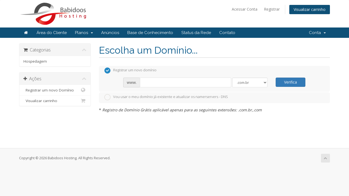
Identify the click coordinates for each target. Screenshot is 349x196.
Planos (84, 32)
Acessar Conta (244, 9)
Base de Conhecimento (150, 32)
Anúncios (110, 32)
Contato (227, 32)
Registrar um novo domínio (130, 71)
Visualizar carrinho (310, 9)
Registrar (272, 9)
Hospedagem (35, 61)
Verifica (290, 82)
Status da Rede (196, 32)
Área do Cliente (52, 32)
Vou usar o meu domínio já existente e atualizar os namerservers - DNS (166, 97)
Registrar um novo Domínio (54, 90)
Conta (317, 32)
